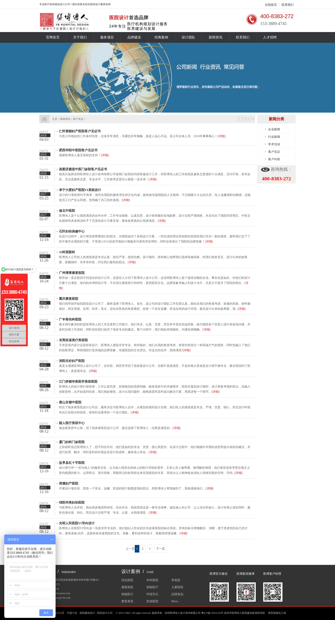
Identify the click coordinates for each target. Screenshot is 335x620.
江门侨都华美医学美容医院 (78, 381)
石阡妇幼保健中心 (72, 231)
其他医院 (152, 601)
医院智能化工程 (277, 612)
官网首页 (53, 37)
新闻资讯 (215, 37)
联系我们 (288, 4)
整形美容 (127, 601)
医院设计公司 (105, 612)
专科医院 (152, 580)
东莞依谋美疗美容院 (73, 340)
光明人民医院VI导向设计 (77, 523)
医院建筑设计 (87, 612)
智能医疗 (152, 587)
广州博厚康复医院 (72, 273)
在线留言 (271, 4)
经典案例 (161, 37)
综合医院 (127, 580)
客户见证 (274, 151)
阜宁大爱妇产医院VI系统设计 (80, 190)
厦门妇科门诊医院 (72, 442)
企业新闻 (274, 129)
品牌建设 (134, 37)
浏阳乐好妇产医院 (72, 361)
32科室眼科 (67, 252)
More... (175, 601)
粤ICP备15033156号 (212, 612)
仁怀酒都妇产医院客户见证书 (80, 131)
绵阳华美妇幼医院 (72, 502)
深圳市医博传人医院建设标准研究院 (244, 612)
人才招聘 (270, 37)
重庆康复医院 (68, 298)
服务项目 (107, 37)
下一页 (160, 548)
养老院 (175, 580)
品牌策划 (177, 594)
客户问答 (274, 159)
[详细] (221, 136)
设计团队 (188, 37)
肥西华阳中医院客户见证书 (78, 150)
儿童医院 (177, 587)
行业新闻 (274, 136)
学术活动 (274, 144)
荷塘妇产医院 (68, 483)
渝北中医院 (67, 210)
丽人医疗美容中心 (72, 423)
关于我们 (80, 37)
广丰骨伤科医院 (70, 319)
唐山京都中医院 (70, 402)
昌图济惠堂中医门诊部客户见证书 (83, 169)
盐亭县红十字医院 (72, 462)
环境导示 (152, 594)
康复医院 (127, 587)
